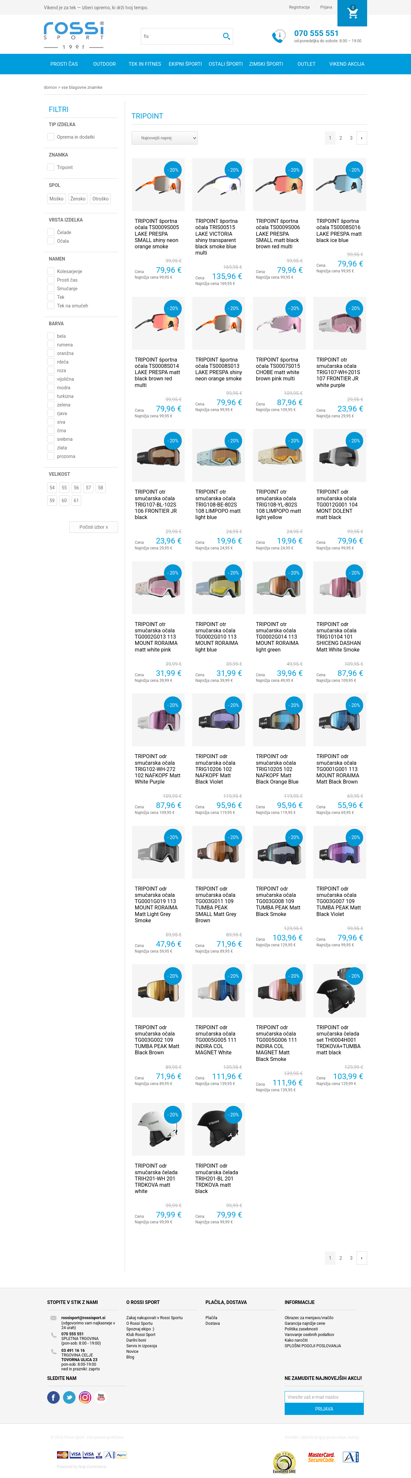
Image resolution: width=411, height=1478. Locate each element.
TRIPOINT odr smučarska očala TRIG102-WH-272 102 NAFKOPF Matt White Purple (158, 769)
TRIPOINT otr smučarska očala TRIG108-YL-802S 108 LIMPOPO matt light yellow (278, 504)
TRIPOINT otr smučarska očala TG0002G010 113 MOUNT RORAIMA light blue (216, 636)
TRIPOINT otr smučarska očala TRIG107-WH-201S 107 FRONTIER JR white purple (338, 372)
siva (61, 421)
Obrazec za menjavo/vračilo (309, 1317)
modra (63, 387)
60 (64, 500)
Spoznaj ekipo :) (140, 1328)
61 (76, 500)
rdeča (63, 361)
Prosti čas (64, 64)
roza (61, 370)
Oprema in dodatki (76, 136)
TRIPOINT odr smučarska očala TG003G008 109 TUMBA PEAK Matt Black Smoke (278, 901)
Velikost (59, 473)
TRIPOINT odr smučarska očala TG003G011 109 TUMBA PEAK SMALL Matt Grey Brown (215, 904)
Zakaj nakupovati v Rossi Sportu (154, 1317)
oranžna (65, 353)
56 (76, 487)
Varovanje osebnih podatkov (309, 1334)
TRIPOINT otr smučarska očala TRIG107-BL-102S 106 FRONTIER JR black (156, 504)
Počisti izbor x (93, 526)
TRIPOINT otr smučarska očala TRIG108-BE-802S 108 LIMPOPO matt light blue (217, 504)
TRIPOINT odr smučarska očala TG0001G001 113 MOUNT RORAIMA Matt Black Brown (337, 769)
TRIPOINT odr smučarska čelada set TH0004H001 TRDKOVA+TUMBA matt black (338, 1040)
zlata (62, 447)
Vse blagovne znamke (81, 87)
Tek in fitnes (145, 64)
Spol (54, 185)
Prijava (326, 7)
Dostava (213, 1323)
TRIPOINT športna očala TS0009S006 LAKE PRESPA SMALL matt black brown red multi (278, 233)
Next (362, 137)
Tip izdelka (62, 124)
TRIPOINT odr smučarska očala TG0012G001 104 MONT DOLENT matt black (337, 504)
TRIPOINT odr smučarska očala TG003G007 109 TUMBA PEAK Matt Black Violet (338, 901)
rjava (62, 413)
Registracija (299, 7)
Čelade (64, 232)
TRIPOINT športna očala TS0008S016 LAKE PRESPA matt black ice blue (339, 230)
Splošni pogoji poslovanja (323, 1437)
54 (52, 487)
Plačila (211, 1317)
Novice (132, 1351)
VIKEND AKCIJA (346, 64)
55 (64, 487)
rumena (65, 344)
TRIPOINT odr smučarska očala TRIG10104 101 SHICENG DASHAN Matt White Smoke (338, 636)
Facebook (53, 1397)
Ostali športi (225, 64)
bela (61, 335)
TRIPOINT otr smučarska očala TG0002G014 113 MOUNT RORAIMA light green (277, 636)
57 (88, 487)
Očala (63, 240)
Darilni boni (136, 1340)
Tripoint (65, 167)
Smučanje (67, 288)
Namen (57, 258)
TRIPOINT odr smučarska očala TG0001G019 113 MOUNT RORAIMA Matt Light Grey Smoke (156, 904)
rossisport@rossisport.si (83, 1317)
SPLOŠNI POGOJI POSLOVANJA (313, 1345)
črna (61, 430)
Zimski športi (266, 64)
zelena (63, 404)
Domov (50, 87)
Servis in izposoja (141, 1345)
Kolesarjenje (69, 271)
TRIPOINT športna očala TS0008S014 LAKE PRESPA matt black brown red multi (157, 372)
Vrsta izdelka (66, 219)
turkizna (65, 396)
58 (100, 487)
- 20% (172, 169)
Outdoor (104, 64)
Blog (130, 1357)
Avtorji (353, 1437)
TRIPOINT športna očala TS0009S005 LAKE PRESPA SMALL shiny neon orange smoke (157, 233)
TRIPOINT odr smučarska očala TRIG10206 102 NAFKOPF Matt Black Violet (215, 769)
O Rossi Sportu (139, 1323)
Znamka (58, 154)
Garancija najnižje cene (305, 1323)
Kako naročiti (296, 1340)
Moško (56, 198)
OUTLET (307, 64)
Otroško (100, 198)
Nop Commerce (92, 1466)
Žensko (78, 198)
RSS (85, 1397)
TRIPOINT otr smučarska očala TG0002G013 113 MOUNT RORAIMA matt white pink (156, 636)
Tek (60, 296)
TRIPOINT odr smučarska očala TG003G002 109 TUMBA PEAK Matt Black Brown (157, 1040)
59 (52, 500)
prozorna (66, 456)
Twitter (69, 1397)
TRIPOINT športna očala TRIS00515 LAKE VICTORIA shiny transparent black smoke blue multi (216, 237)
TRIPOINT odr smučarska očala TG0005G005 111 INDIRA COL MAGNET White (216, 1040)
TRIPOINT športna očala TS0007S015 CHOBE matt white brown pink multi (278, 369)
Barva (56, 323)
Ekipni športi (185, 64)
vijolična (65, 378)
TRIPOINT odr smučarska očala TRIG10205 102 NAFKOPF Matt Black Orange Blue (277, 769)
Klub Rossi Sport (140, 1334)
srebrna (65, 438)
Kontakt (292, 1437)
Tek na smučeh (72, 305)
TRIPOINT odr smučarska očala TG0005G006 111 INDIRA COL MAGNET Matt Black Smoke (276, 1043)
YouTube (101, 1397)
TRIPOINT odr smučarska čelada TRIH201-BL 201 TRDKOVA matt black (216, 1178)
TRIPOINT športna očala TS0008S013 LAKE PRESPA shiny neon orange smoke (218, 369)
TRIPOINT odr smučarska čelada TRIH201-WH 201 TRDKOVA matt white (156, 1178)
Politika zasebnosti (301, 1328)
